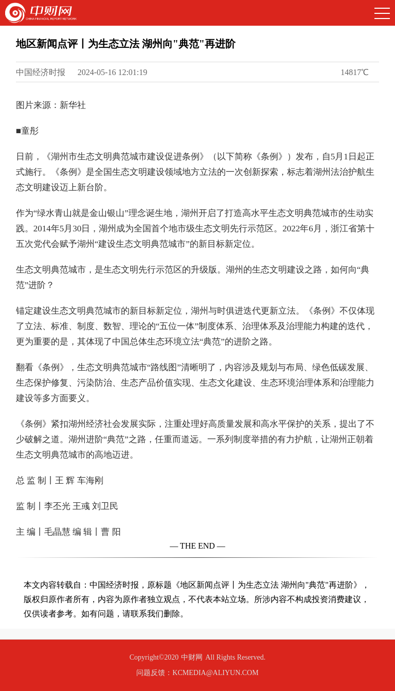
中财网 (192, 657)
